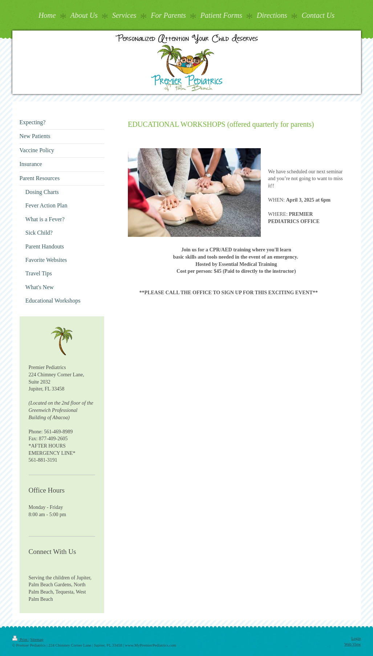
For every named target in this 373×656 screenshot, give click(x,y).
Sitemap (36, 639)
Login (356, 638)
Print (20, 639)
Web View (352, 644)
